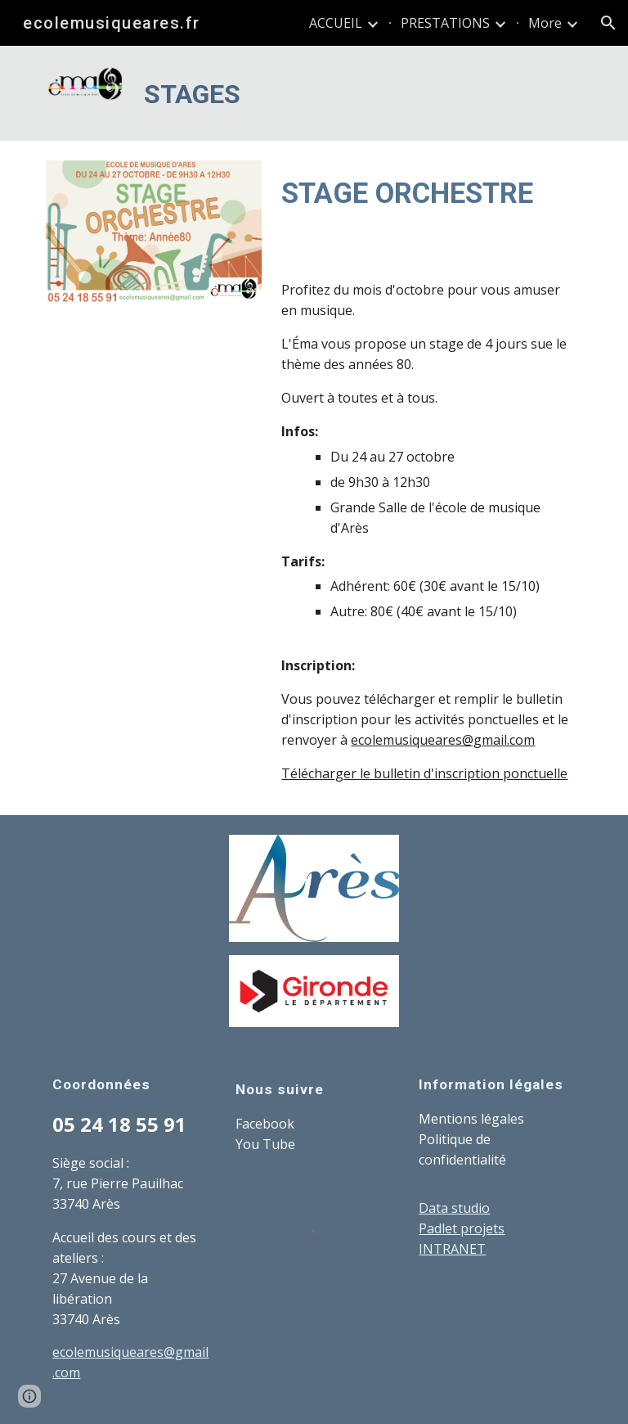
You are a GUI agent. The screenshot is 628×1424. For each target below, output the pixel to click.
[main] (359, 93)
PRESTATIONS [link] (445, 23)
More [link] (545, 23)
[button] (608, 23)
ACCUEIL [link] (335, 23)
